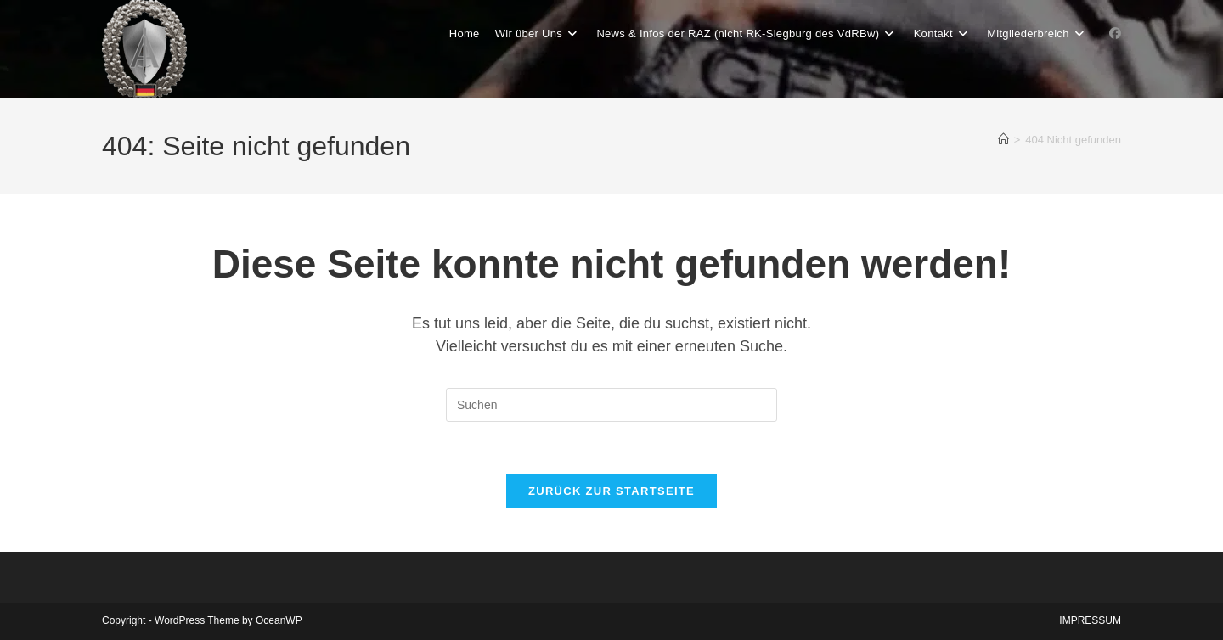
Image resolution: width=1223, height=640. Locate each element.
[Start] (1003, 139)
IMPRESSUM (1090, 620)
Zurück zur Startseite (611, 491)
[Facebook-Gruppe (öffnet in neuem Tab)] (1115, 33)
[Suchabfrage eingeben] (611, 405)
